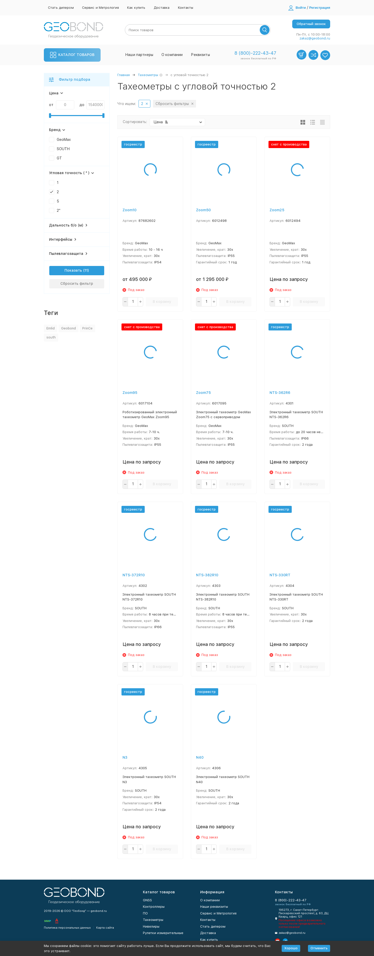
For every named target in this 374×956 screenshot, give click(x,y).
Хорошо (291, 948)
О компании (172, 55)
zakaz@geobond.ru (314, 38)
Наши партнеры (139, 55)
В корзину (162, 301)
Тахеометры (148, 75)
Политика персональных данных (67, 927)
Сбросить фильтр (76, 283)
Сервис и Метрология (100, 8)
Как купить (136, 8)
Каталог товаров (72, 55)
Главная (123, 75)
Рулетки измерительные (163, 933)
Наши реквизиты (214, 907)
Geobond (68, 328)
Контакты (185, 8)
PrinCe (87, 328)
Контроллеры (154, 907)
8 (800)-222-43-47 (255, 53)
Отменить (319, 948)
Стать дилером (61, 8)
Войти (301, 8)
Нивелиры (151, 926)
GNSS (147, 900)
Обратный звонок (311, 24)
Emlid (50, 328)
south (51, 337)
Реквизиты (200, 55)
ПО (145, 913)
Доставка (162, 8)
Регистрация (319, 8)
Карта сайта (105, 927)
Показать (73, 270)
